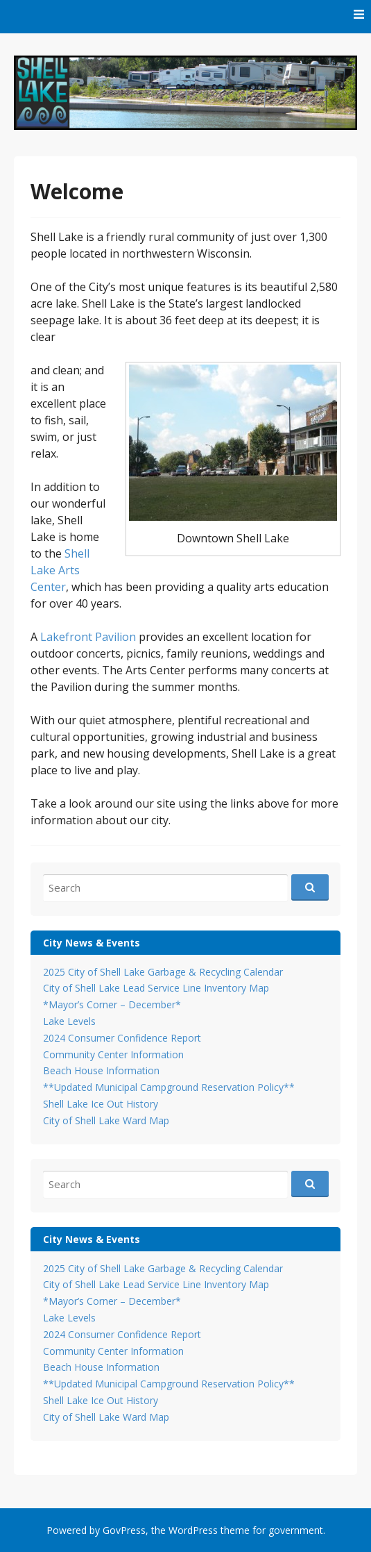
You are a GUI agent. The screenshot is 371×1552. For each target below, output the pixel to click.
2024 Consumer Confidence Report (122, 1037)
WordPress (193, 1530)
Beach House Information (101, 1070)
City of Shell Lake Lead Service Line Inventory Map (156, 987)
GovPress (124, 1530)
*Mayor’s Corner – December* (112, 1004)
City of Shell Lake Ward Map (106, 1120)
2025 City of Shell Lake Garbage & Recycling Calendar (163, 971)
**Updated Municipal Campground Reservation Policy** (169, 1087)
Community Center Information (113, 1054)
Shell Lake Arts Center (60, 570)
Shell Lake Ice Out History (100, 1103)
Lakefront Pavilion (88, 636)
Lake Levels (69, 1021)
